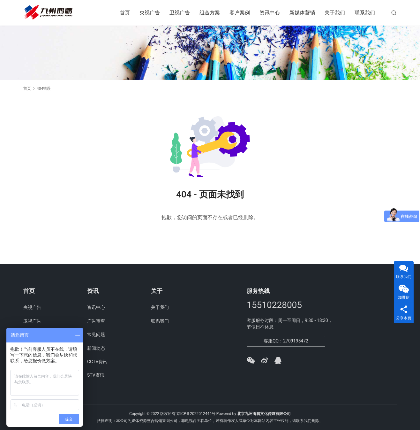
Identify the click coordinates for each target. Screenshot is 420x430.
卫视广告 (179, 13)
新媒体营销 (302, 13)
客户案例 (239, 13)
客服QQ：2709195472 (286, 340)
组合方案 (209, 13)
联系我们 (365, 13)
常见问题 (96, 334)
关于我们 (335, 13)
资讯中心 (269, 13)
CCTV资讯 (97, 361)
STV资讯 (95, 375)
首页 (125, 13)
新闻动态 (96, 348)
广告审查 (96, 321)
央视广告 (149, 13)
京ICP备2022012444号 (195, 413)
